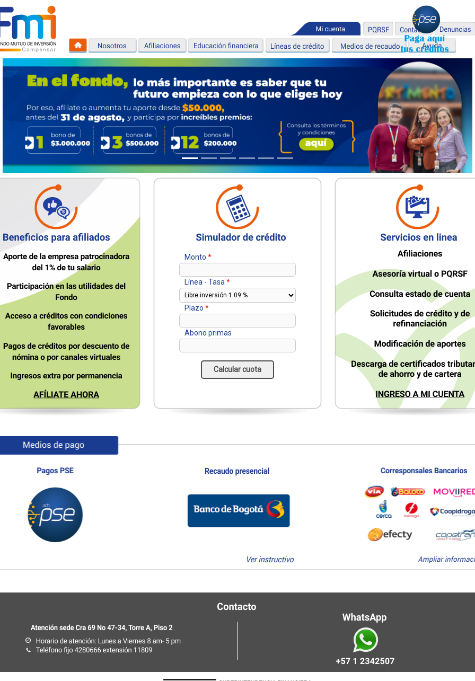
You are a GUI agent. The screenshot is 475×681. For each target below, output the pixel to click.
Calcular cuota (237, 369)
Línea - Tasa (204, 282)
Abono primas (208, 333)
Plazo (194, 308)
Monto (195, 257)
